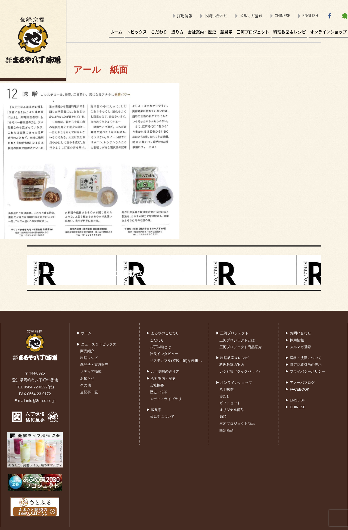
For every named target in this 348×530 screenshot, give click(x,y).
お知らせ (87, 378)
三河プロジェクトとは (237, 340)
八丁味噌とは (160, 347)
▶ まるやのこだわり (162, 333)
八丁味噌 (226, 389)
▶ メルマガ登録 (298, 347)
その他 (85, 385)
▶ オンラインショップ (234, 383)
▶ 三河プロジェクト (232, 333)
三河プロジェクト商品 (237, 424)
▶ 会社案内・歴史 (161, 378)
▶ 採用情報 (294, 340)
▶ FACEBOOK (297, 389)
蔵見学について (162, 416)
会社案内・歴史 (202, 32)
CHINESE (282, 15)
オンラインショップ (328, 32)
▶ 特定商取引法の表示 (303, 365)
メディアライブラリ (166, 399)
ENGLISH (310, 15)
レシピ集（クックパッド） (240, 371)
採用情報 (184, 15)
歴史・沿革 (158, 392)
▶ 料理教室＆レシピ (232, 358)
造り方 (177, 32)
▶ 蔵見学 (153, 410)
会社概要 (157, 385)
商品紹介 (87, 351)
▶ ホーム (84, 333)
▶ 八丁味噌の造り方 (162, 371)
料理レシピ (89, 358)
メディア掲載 (90, 371)
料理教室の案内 (231, 365)
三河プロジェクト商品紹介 (240, 347)
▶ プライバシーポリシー (305, 371)
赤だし (224, 396)
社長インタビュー (164, 354)
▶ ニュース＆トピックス (97, 344)
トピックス (136, 32)
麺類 (222, 416)
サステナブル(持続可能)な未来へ (176, 360)
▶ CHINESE (295, 407)
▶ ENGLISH (295, 400)
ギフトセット (230, 403)
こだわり (159, 32)
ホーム (116, 32)
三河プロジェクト (253, 32)
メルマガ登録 (251, 15)
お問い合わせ (215, 15)
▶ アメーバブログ (300, 383)
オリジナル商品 (231, 410)
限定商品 (226, 430)
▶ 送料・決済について (303, 358)
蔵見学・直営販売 (94, 365)
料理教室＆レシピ (289, 32)
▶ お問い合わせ (298, 333)
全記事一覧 (89, 392)
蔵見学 (226, 32)
